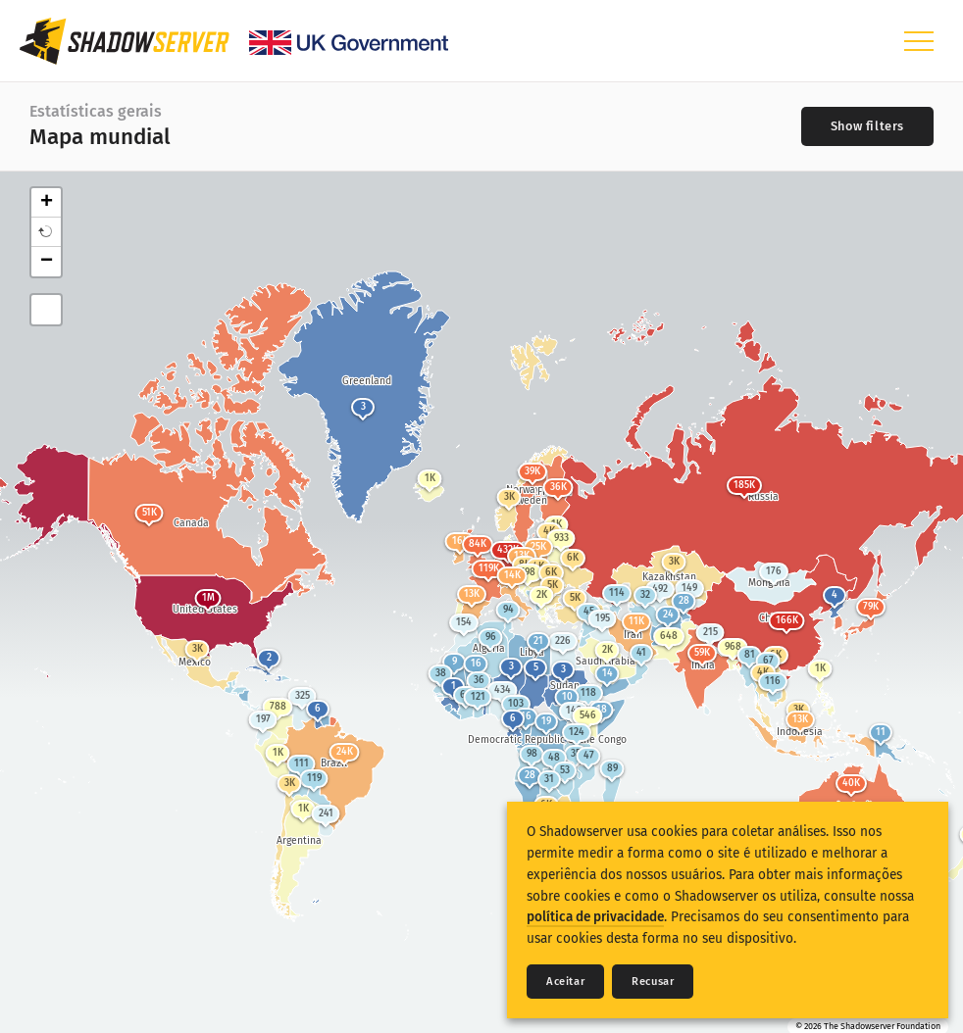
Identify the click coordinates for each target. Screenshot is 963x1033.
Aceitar (565, 981)
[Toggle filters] (867, 126)
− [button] (46, 261)
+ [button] (46, 203)
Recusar (653, 981)
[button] (46, 232)
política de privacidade (595, 917)
